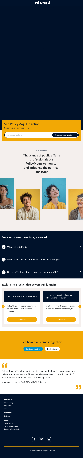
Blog (5, 408)
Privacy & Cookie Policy (12, 429)
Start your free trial (33, 349)
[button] (41, 247)
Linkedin (48, 439)
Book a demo (52, 349)
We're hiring (8, 403)
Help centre (8, 405)
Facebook (34, 439)
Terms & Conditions (11, 426)
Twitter (41, 439)
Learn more (22, 319)
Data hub (7, 416)
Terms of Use (9, 424)
